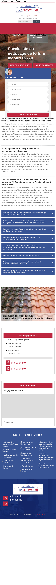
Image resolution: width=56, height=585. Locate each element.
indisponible (8, 1)
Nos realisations (19, 65)
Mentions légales (40, 514)
